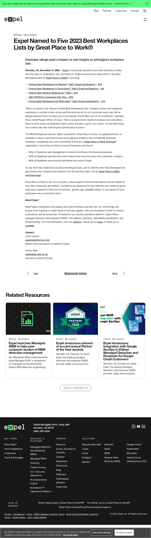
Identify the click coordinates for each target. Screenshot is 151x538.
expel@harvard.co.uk (36, 254)
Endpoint (86, 457)
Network (108, 444)
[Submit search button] (145, 10)
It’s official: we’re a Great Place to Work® (108, 502)
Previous (31, 271)
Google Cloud (134, 444)
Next (123, 271)
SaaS (107, 448)
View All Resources (74, 388)
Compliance (19, 514)
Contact (135, 10)
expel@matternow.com (37, 240)
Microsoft (132, 453)
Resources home (75, 273)
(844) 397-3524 (41, 431)
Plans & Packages (13, 457)
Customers (121, 10)
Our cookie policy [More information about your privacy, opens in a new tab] (70, 535)
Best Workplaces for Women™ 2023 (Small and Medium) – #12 (65, 84)
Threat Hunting (38, 467)
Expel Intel (61, 486)
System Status (19, 517)
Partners (107, 10)
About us (60, 444)
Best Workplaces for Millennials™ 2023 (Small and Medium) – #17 (67, 101)
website (77, 222)
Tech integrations (13, 448)
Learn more (121, 3)
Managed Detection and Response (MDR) (40, 450)
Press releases (19, 339)
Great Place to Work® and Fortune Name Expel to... (85, 507)
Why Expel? (10, 444)
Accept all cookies (124, 532)
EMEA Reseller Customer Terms (49, 514)
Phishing (34, 462)
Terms (29, 514)
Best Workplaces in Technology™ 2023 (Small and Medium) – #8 (66, 88)
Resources (61, 465)
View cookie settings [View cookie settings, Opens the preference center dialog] (101, 532)
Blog (96, 10)
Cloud (85, 448)
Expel (65, 70)
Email (85, 453)
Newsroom (61, 461)
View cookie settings (36, 517)
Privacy (7, 514)
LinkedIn (29, 225)
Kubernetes (133, 448)
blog (100, 222)
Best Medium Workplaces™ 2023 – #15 (53, 92)
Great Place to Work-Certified (99, 141)
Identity (86, 461)
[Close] (146, 532)
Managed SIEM (38, 458)
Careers (60, 456)
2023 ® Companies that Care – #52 (51, 97)
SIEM (107, 453)
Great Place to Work (56, 77)
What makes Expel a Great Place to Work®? (61, 502)
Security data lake (91, 444)
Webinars (61, 474)
